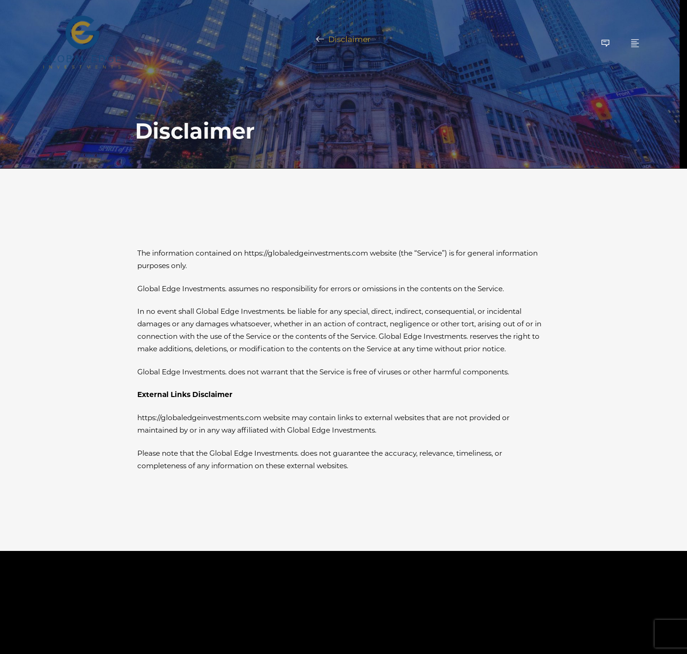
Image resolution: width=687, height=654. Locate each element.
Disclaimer (349, 39)
